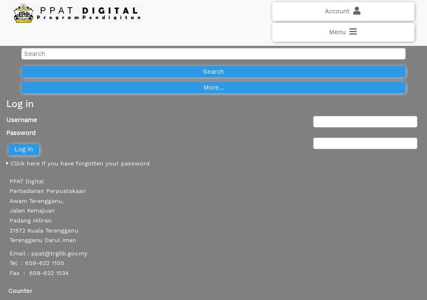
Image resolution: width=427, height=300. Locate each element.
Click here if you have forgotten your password (78, 163)
